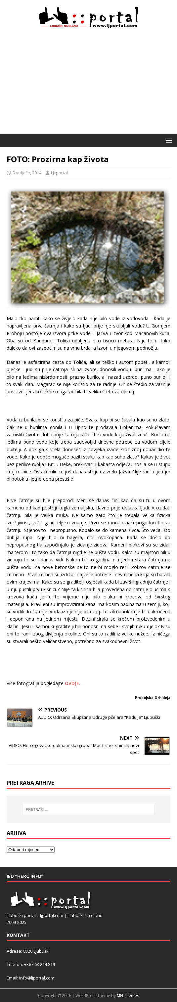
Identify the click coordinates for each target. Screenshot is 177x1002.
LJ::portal (59, 173)
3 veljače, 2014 (27, 173)
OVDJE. (72, 683)
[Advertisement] (88, 84)
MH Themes (128, 995)
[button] (167, 140)
